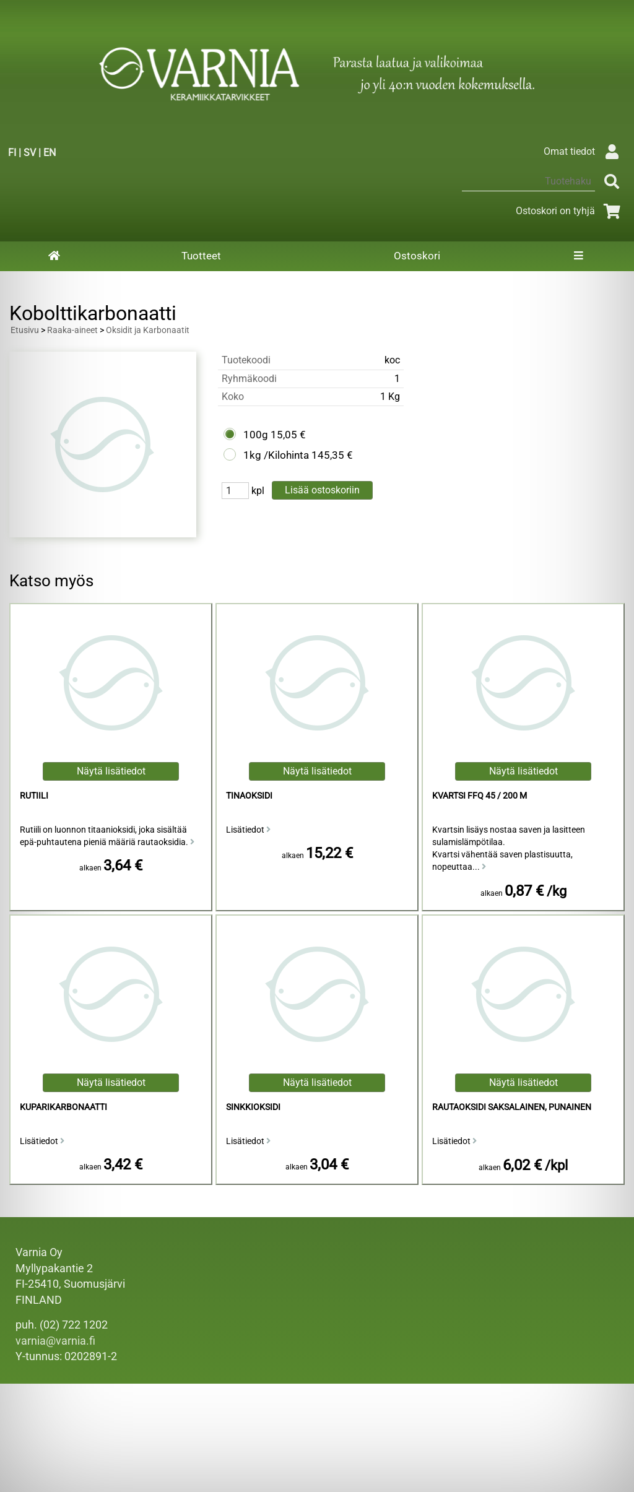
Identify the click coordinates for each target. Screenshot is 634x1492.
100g (255, 434)
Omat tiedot (584, 151)
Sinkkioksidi (253, 1107)
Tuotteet (201, 255)
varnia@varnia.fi (55, 1341)
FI (12, 152)
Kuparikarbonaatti (63, 1107)
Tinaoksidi (249, 796)
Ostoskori (417, 255)
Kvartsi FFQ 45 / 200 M (479, 796)
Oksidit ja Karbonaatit (147, 330)
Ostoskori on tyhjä (570, 211)
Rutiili (34, 796)
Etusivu (25, 330)
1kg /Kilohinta (276, 455)
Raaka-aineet (72, 330)
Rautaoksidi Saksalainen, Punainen (511, 1107)
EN (49, 152)
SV (30, 152)
